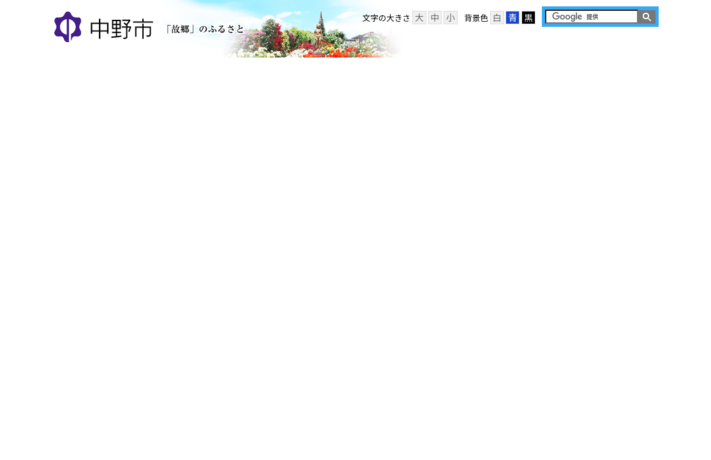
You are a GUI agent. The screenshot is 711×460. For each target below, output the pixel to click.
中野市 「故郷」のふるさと (151, 28)
